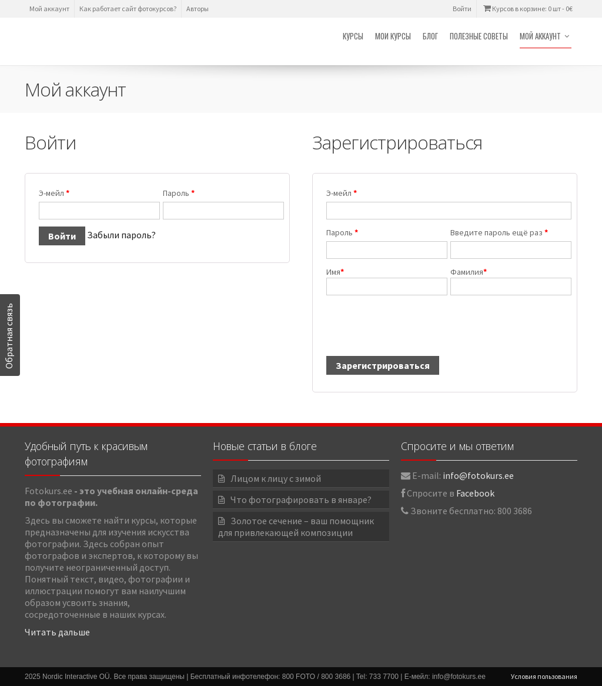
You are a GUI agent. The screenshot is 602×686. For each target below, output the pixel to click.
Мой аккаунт (49, 8)
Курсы (353, 36)
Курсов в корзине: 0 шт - (527, 8)
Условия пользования (544, 676)
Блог (430, 36)
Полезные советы (479, 36)
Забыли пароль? (121, 235)
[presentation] (414, 331)
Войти (462, 8)
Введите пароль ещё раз (499, 232)
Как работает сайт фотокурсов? (127, 8)
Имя (382, 281)
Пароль (179, 193)
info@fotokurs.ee (478, 475)
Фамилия (506, 281)
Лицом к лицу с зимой (275, 478)
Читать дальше (57, 632)
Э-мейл (54, 193)
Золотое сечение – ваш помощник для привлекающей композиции (296, 526)
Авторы (197, 8)
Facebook (475, 493)
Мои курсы (393, 36)
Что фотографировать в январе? (301, 499)
